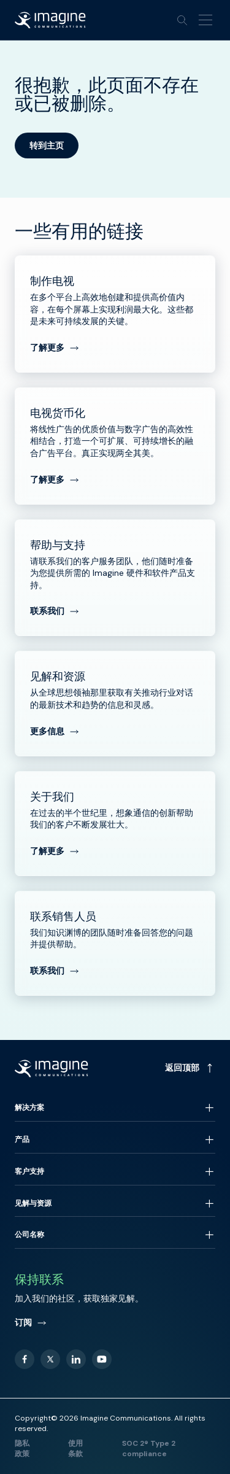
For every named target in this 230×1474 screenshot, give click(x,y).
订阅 (31, 1322)
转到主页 (46, 145)
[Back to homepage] (50, 20)
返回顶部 (190, 1068)
